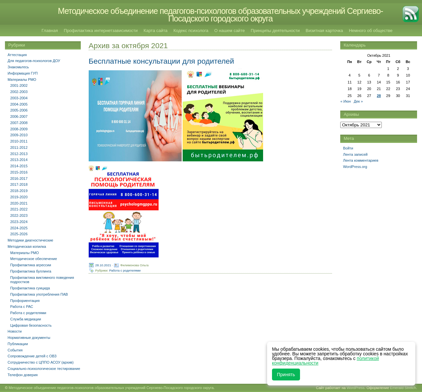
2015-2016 (19, 172)
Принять (286, 374)
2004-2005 (19, 104)
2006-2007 (19, 116)
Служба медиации (25, 319)
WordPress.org (355, 167)
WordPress (355, 388)
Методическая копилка (27, 246)
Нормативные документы (29, 338)
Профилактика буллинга (30, 271)
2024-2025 (19, 228)
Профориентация (25, 301)
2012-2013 (19, 154)
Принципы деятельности (275, 30)
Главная (50, 30)
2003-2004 (19, 98)
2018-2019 (19, 191)
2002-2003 (19, 92)
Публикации (18, 344)
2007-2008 (19, 123)
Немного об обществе (370, 30)
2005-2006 (19, 110)
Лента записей (355, 154)
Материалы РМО (22, 80)
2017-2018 (19, 184)
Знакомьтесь (18, 67)
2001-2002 (19, 85)
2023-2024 (19, 222)
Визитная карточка (324, 30)
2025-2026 (19, 234)
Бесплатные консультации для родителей (161, 61)
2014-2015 (19, 166)
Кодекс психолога (190, 30)
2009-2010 (19, 135)
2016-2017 (19, 178)
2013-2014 (19, 160)
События (15, 350)
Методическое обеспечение (33, 259)
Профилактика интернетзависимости (100, 30)
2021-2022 (19, 209)
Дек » (358, 101)
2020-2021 (19, 203)
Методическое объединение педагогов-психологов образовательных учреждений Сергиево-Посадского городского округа (220, 14)
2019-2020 (19, 197)
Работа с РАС (21, 307)
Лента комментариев (360, 160)
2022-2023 (19, 215)
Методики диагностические (30, 240)
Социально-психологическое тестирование (44, 369)
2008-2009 (19, 129)
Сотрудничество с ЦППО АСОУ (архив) (41, 362)
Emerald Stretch (403, 388)
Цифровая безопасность (31, 325)
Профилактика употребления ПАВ (39, 294)
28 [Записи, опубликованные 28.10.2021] (379, 96)
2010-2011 (19, 141)
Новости (15, 331)
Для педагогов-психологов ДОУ (34, 61)
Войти (348, 148)
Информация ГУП (23, 73)
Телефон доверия (23, 375)
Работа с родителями (124, 270)
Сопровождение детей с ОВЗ (32, 356)
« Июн (345, 101)
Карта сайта (155, 30)
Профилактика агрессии (30, 265)
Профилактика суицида (30, 288)
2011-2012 (19, 147)
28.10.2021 (103, 265)
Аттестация (17, 55)
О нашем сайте (229, 30)
